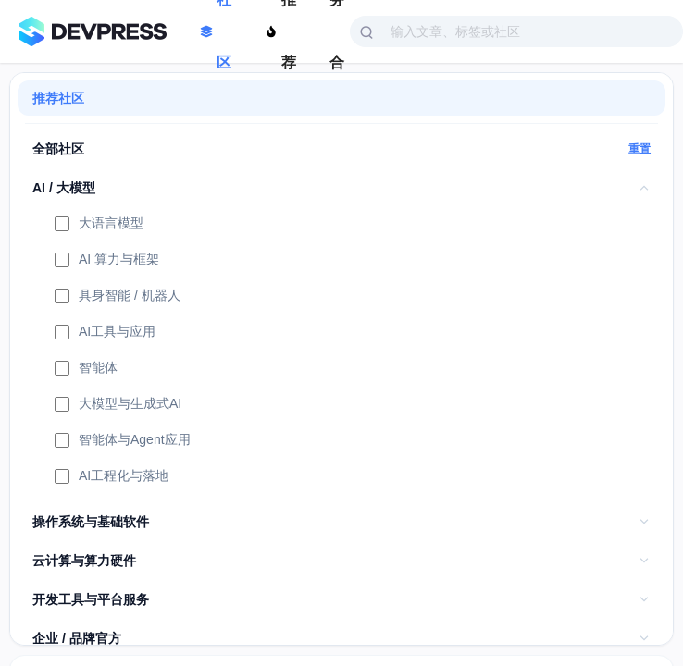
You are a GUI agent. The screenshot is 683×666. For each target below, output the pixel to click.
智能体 (86, 369)
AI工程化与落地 (111, 477)
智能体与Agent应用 (123, 441)
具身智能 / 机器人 (117, 297)
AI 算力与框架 (107, 261)
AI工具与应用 (105, 333)
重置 (639, 148)
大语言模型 (99, 224)
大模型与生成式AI (118, 405)
